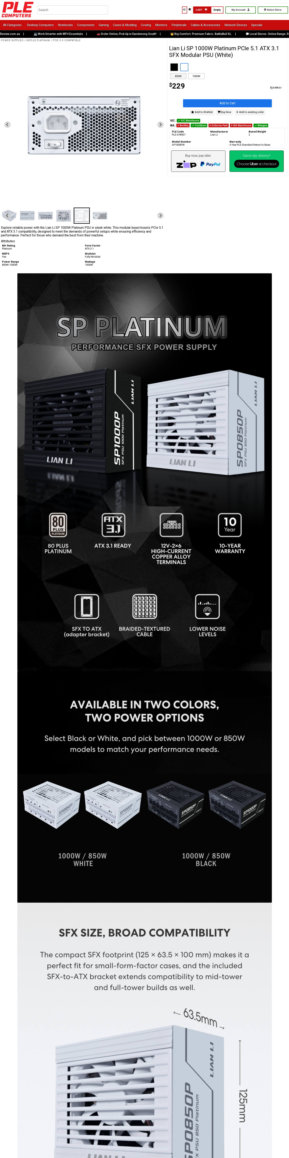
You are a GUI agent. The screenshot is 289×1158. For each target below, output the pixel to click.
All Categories (12, 25)
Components (85, 25)
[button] (29, 216)
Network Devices (235, 25)
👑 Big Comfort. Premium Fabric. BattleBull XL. (204, 34)
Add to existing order (250, 112)
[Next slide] (160, 124)
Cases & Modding (125, 25)
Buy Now (224, 112)
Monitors (161, 25)
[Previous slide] (7, 124)
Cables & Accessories (205, 25)
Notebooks (65, 25)
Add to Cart (227, 103)
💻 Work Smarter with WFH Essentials (61, 34)
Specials (256, 25)
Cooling (146, 25)
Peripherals (179, 25)
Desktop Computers (40, 25)
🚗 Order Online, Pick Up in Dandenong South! (130, 34)
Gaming (104, 25)
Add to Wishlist (202, 112)
